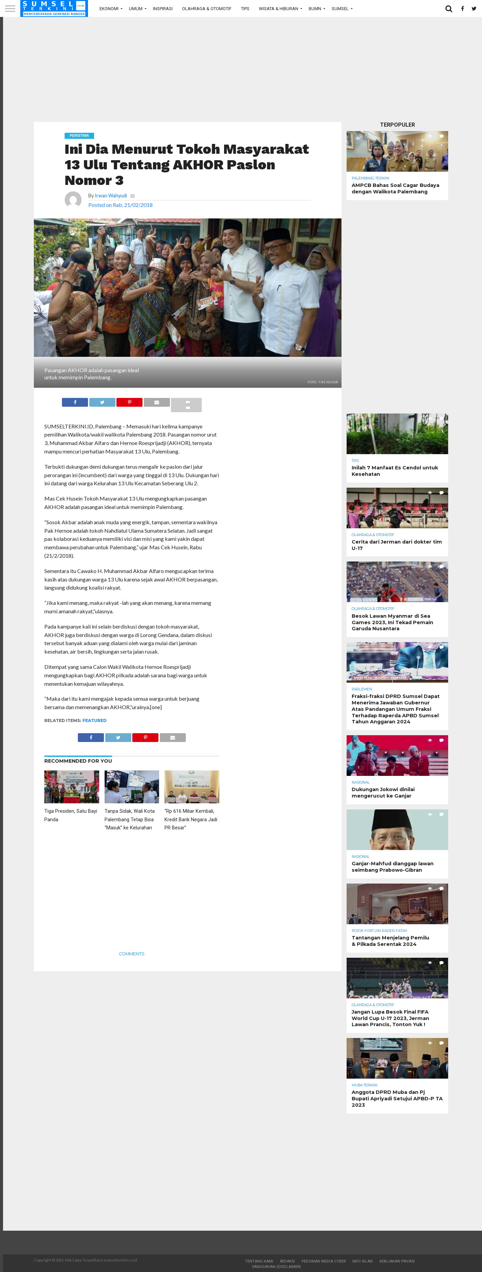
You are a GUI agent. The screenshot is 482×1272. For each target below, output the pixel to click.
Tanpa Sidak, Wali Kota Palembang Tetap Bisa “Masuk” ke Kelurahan (130, 819)
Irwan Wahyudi (111, 195)
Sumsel (340, 8)
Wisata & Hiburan (278, 8)
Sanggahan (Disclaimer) (276, 1267)
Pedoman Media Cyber (324, 1261)
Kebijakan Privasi (397, 1261)
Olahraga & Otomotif (207, 8)
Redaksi (287, 1261)
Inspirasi (163, 8)
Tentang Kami (259, 1261)
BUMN (315, 8)
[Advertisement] (241, 69)
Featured (95, 720)
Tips (245, 8)
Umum (136, 8)
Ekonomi (109, 8)
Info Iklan (362, 1261)
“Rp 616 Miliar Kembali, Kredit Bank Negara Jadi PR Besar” (191, 819)
